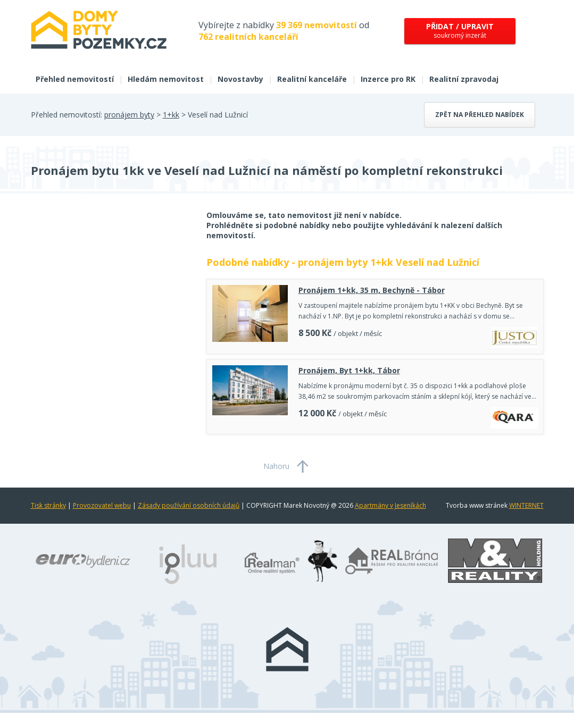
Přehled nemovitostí (75, 79)
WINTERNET (526, 505)
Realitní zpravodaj (463, 79)
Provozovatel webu (102, 505)
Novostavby (240, 79)
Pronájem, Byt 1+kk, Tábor (349, 370)
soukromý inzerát (460, 30)
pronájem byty (129, 115)
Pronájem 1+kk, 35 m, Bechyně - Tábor (371, 290)
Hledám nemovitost (166, 79)
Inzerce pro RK (388, 79)
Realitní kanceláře (312, 79)
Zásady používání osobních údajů (188, 505)
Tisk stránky (48, 505)
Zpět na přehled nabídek (479, 114)
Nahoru (276, 466)
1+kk (171, 115)
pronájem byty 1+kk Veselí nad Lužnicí (388, 262)
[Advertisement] (110, 295)
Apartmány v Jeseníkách (390, 505)
